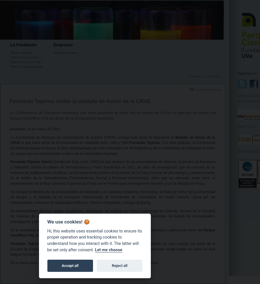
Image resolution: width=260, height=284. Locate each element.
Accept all (70, 265)
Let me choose (108, 250)
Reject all (119, 265)
